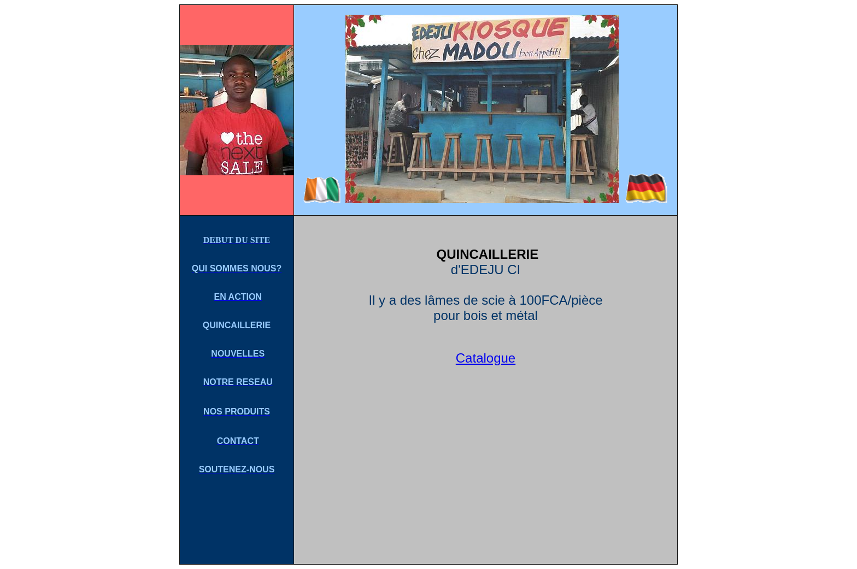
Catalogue (485, 358)
